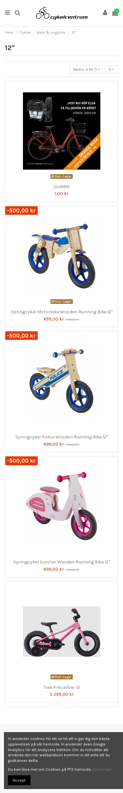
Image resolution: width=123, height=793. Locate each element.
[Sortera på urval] (87, 69)
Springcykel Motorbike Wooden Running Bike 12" (62, 312)
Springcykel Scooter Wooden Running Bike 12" (61, 562)
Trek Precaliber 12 (61, 687)
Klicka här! (102, 769)
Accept (19, 780)
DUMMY (61, 187)
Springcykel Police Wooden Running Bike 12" (61, 437)
